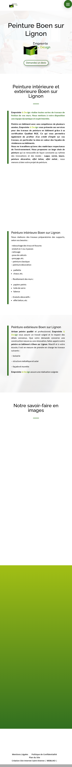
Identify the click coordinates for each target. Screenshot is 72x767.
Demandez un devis (36, 62)
